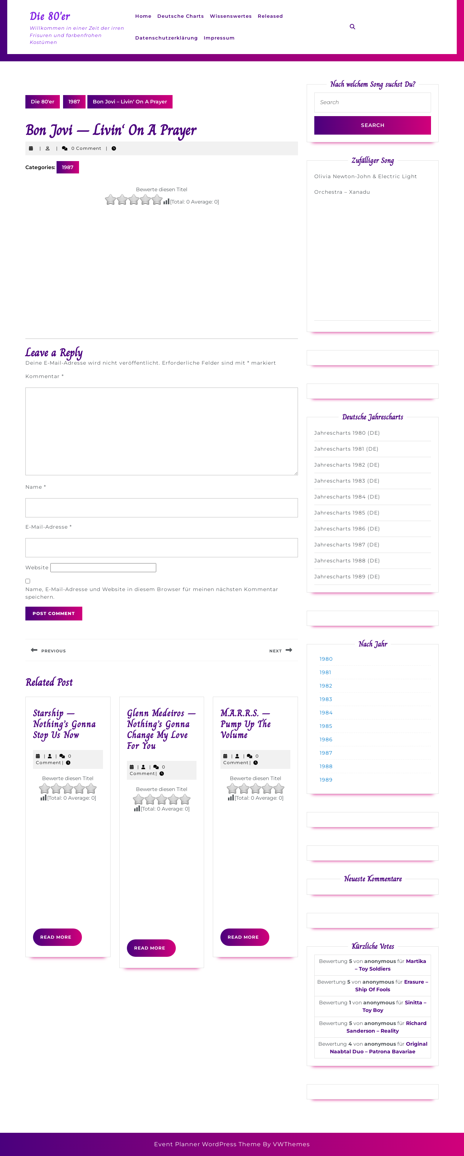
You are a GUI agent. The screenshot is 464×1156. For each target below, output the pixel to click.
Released (270, 16)
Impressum (219, 38)
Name (35, 487)
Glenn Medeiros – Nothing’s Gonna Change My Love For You (161, 729)
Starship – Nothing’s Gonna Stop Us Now (64, 724)
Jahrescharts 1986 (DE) (347, 528)
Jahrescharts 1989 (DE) (347, 576)
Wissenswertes (231, 16)
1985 (326, 726)
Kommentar (44, 376)
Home (143, 16)
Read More (61, 940)
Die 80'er (50, 16)
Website (37, 567)
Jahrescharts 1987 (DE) (347, 544)
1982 (326, 685)
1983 (326, 699)
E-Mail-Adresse (48, 527)
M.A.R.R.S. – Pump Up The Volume (245, 724)
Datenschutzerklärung (166, 38)
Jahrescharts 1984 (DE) (347, 496)
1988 (326, 766)
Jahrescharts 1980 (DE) (347, 433)
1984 (326, 712)
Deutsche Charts (180, 16)
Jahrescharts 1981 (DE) (346, 449)
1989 (326, 779)
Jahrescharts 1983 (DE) (347, 480)
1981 (325, 672)
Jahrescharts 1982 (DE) (347, 465)
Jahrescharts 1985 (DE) (347, 512)
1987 (74, 101)
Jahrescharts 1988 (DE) (347, 560)
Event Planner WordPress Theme (208, 1144)
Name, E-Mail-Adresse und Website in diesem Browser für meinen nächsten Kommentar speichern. (151, 593)
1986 (326, 739)
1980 (326, 659)
